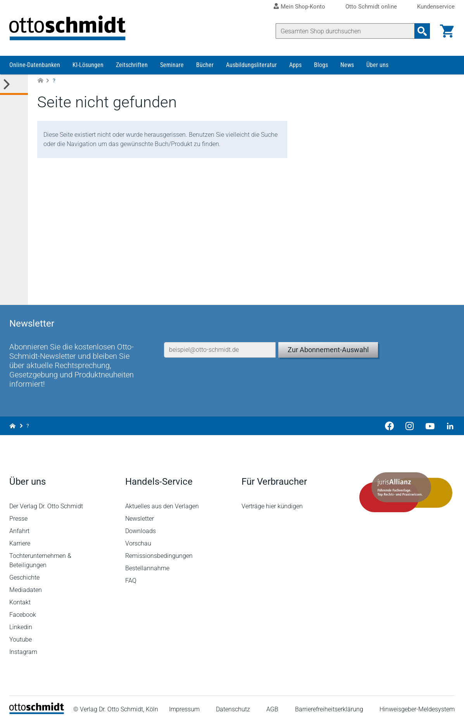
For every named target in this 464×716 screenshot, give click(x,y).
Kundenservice (436, 6)
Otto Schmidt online (371, 6)
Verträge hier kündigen (272, 499)
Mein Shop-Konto (303, 6)
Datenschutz (233, 702)
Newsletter (139, 511)
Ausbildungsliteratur (251, 65)
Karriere (19, 536)
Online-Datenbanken (34, 65)
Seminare (172, 65)
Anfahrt (19, 523)
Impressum (184, 702)
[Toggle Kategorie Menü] (14, 84)
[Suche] (345, 31)
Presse (18, 511)
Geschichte (24, 570)
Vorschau (138, 536)
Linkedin (20, 619)
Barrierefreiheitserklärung (329, 702)
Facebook (22, 607)
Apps (295, 65)
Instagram (23, 644)
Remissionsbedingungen (159, 548)
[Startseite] (36, 704)
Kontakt (20, 595)
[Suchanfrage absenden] (422, 31)
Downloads (140, 523)
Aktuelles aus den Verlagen (162, 499)
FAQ (130, 573)
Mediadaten (25, 582)
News (347, 65)
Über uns (377, 65)
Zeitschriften (132, 65)
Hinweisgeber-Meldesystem (417, 702)
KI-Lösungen (87, 65)
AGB (272, 702)
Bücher (205, 65)
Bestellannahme (147, 561)
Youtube (20, 632)
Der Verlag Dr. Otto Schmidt (46, 499)
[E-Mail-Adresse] (220, 342)
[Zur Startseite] (40, 81)
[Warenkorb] (447, 31)
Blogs (321, 65)
